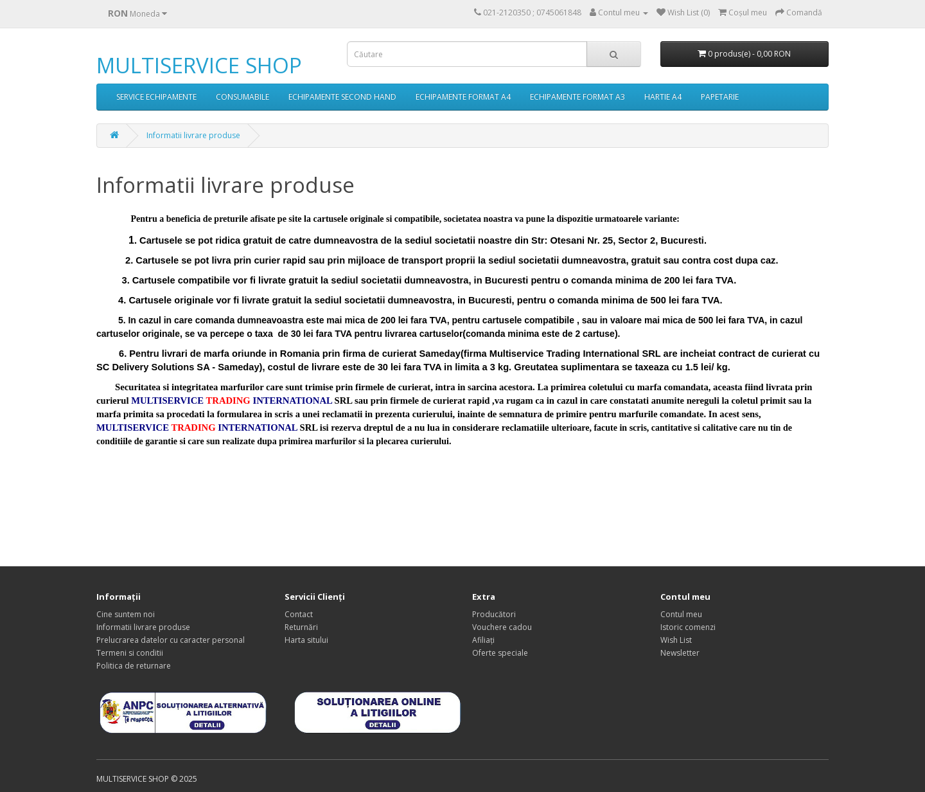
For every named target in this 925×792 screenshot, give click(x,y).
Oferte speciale (500, 652)
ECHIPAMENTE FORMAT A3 (577, 96)
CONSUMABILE (242, 96)
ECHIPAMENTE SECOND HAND (342, 96)
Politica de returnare (133, 665)
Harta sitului (306, 639)
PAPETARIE (720, 96)
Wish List (676, 639)
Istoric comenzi (688, 627)
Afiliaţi (483, 639)
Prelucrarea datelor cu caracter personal (170, 639)
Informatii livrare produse (193, 135)
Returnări (301, 627)
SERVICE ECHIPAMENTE (156, 96)
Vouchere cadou (502, 627)
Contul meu (681, 614)
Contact (299, 614)
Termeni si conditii (129, 652)
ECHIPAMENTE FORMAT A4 (463, 96)
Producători (494, 614)
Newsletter (680, 652)
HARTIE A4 (663, 96)
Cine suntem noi (125, 614)
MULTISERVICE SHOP (199, 65)
